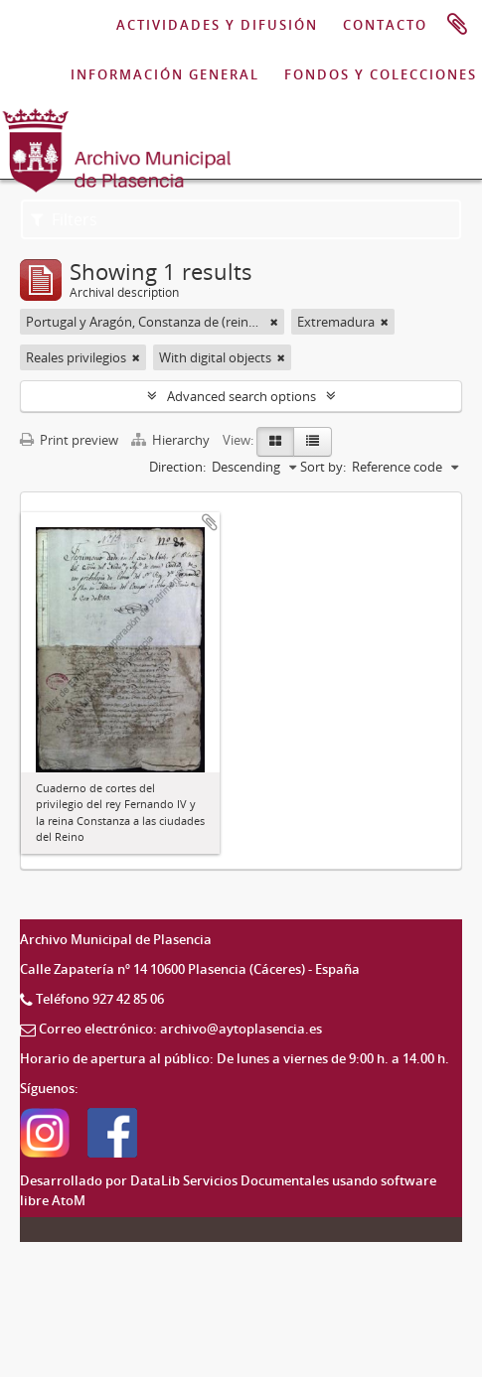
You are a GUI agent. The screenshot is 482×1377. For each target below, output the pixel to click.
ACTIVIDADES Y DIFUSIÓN (217, 25)
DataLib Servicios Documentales (229, 1180)
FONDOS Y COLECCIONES (380, 74)
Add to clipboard (210, 522)
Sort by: (323, 467)
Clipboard (457, 25)
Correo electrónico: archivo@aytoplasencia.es (180, 1028)
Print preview (69, 440)
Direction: (177, 467)
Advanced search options (241, 396)
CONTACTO (385, 25)
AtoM (68, 1200)
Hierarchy (172, 440)
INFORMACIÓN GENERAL (165, 74)
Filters (64, 219)
